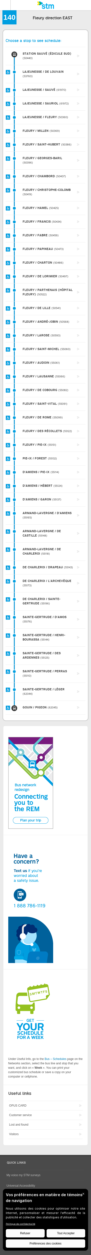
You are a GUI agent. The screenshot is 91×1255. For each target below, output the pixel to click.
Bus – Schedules (55, 1059)
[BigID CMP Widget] (45, 1221)
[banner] (45, 5)
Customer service (20, 1115)
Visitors (14, 1134)
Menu (5, 5)
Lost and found (18, 1124)
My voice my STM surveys (24, 1175)
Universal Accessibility (21, 1185)
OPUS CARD (17, 1105)
